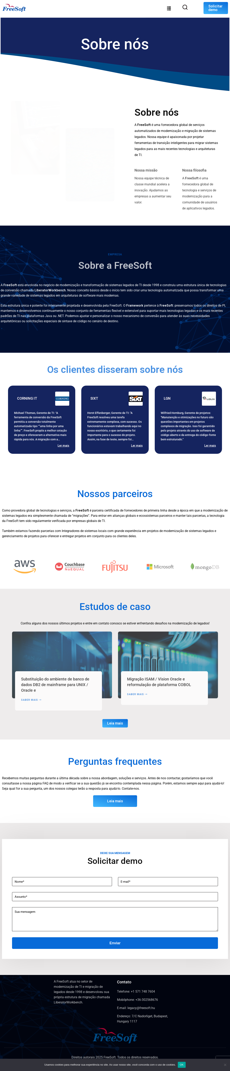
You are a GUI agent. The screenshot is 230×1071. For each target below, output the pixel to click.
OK (182, 1064)
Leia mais (115, 723)
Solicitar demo (215, 8)
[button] (101, 470)
